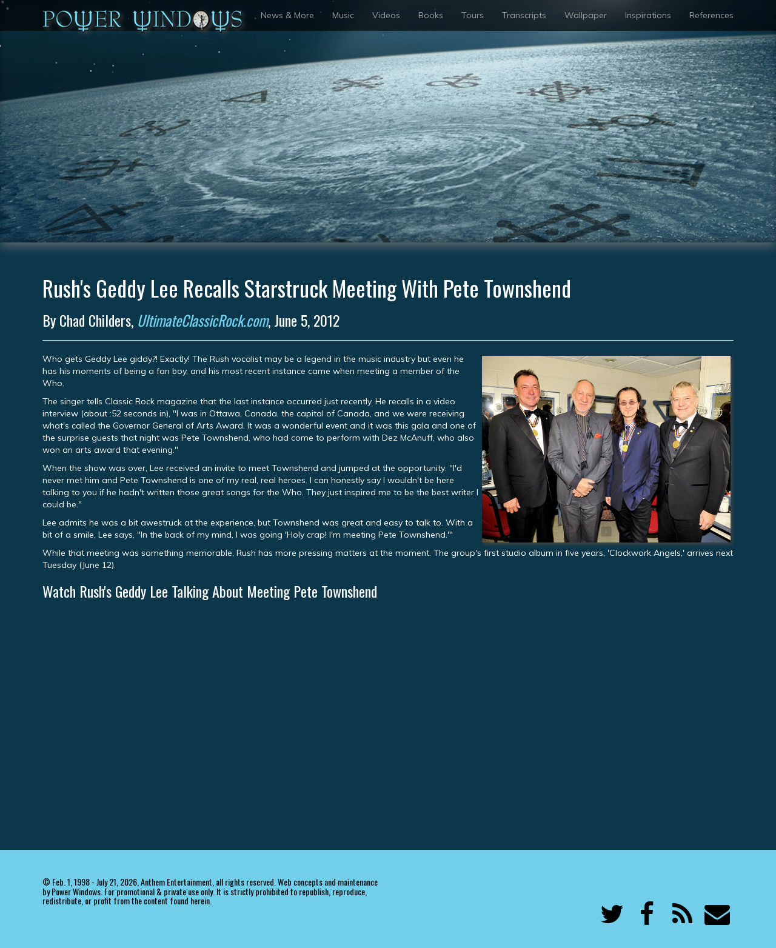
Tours (472, 15)
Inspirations (648, 15)
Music (343, 15)
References (711, 15)
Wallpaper (585, 15)
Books (430, 15)
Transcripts (524, 15)
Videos (386, 15)
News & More (287, 15)
